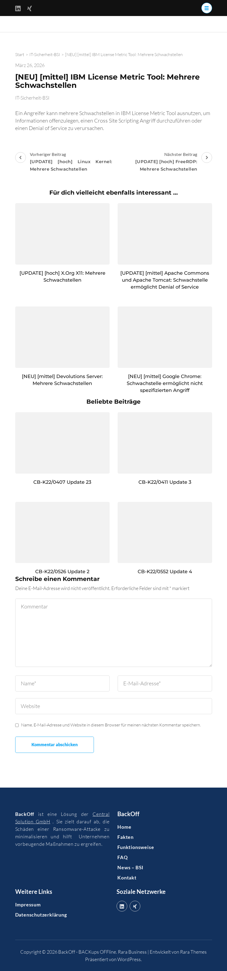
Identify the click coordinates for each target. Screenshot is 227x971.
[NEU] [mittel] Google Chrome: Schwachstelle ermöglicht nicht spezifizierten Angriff (165, 383)
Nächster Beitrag (163, 162)
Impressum (28, 904)
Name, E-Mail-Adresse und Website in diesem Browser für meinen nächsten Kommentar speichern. (111, 725)
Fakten (125, 837)
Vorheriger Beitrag (63, 162)
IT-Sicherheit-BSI (32, 98)
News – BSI (130, 867)
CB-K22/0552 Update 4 (165, 572)
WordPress (129, 959)
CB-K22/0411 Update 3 (164, 482)
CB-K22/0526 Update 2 (62, 572)
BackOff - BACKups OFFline (87, 952)
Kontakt (127, 877)
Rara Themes (193, 952)
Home (124, 827)
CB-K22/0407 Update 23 (62, 482)
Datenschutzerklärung (41, 915)
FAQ (122, 857)
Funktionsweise (135, 847)
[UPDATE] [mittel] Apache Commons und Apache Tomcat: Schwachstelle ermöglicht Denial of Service (164, 280)
